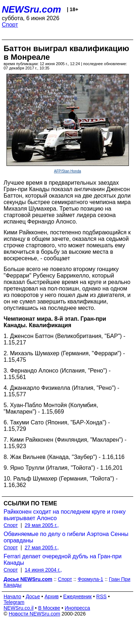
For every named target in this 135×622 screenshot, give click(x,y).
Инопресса (77, 608)
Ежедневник (77, 596)
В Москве (49, 608)
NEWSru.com (31, 9)
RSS (101, 596)
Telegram (14, 602)
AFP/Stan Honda (67, 171)
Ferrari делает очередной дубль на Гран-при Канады (63, 559)
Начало (12, 596)
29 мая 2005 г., (42, 525)
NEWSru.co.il (18, 608)
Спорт (10, 25)
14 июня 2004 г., (43, 570)
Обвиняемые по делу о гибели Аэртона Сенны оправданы (66, 537)
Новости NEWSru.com (34, 614)
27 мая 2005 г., (42, 547)
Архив (52, 596)
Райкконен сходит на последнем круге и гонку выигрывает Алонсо (65, 515)
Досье (33, 596)
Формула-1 (90, 579)
